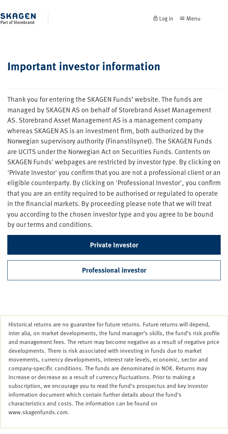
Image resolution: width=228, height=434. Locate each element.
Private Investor (114, 245)
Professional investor (114, 270)
